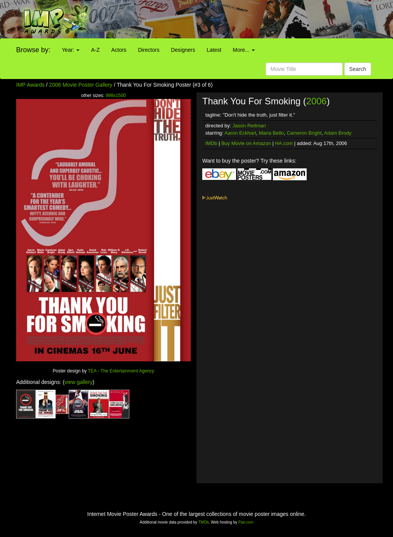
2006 (316, 101)
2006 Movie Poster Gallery (80, 85)
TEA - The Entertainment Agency (121, 371)
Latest (213, 50)
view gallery (78, 382)
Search (357, 69)
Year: (70, 50)
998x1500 (115, 95)
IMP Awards (30, 85)
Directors (148, 50)
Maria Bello (271, 133)
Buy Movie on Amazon (246, 143)
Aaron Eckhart (240, 133)
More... (244, 50)
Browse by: (33, 50)
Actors (119, 50)
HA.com (284, 143)
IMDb (211, 143)
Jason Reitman (249, 125)
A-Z (95, 50)
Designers (183, 50)
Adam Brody (338, 133)
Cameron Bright (304, 133)
